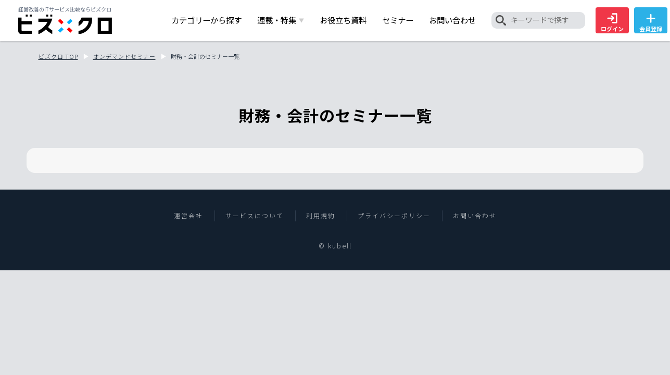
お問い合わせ (475, 215)
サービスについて (254, 215)
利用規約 (320, 215)
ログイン (612, 23)
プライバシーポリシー (394, 215)
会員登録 (650, 23)
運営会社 (188, 215)
